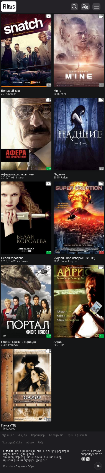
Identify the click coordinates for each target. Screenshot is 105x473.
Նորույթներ (56, 435)
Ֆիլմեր (22, 435)
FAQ (40, 442)
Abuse (30, 442)
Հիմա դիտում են (77, 435)
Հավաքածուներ (12, 442)
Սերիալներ (38, 435)
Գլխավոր (8, 435)
